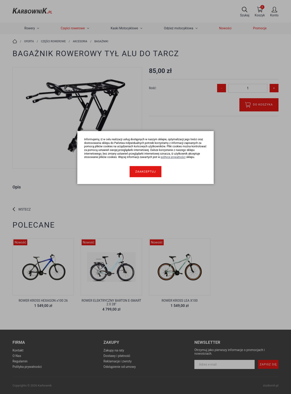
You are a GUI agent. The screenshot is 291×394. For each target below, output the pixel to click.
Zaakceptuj (145, 171)
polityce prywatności (173, 157)
